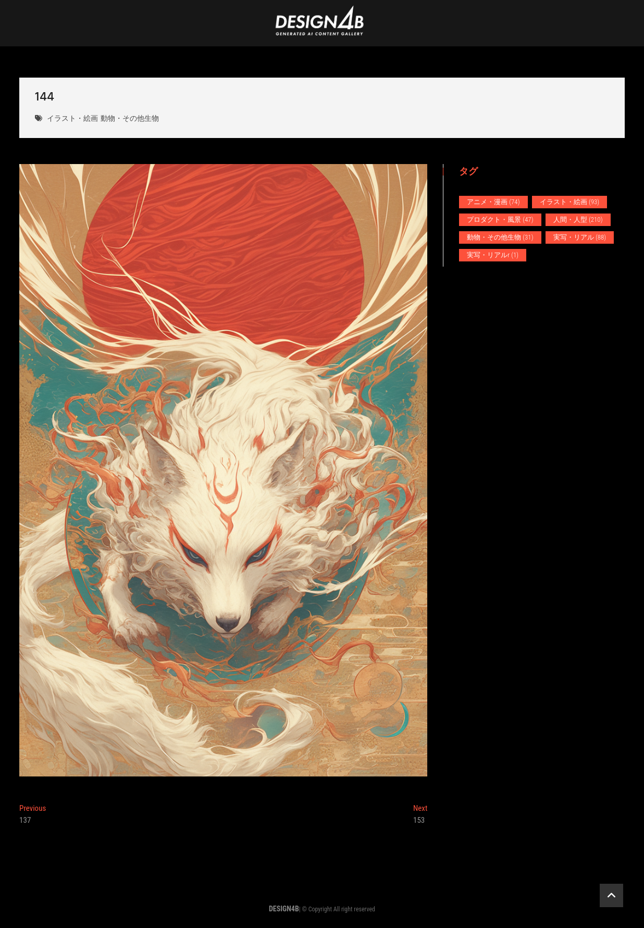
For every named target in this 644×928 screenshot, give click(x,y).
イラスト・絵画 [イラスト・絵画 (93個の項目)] (569, 202)
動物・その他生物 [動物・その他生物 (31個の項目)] (500, 237)
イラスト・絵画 (72, 118)
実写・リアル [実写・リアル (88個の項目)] (579, 237)
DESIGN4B (284, 909)
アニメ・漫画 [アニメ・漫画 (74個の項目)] (493, 202)
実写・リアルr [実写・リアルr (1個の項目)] (492, 255)
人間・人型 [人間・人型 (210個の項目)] (578, 219)
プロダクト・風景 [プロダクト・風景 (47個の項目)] (500, 219)
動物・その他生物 (130, 118)
